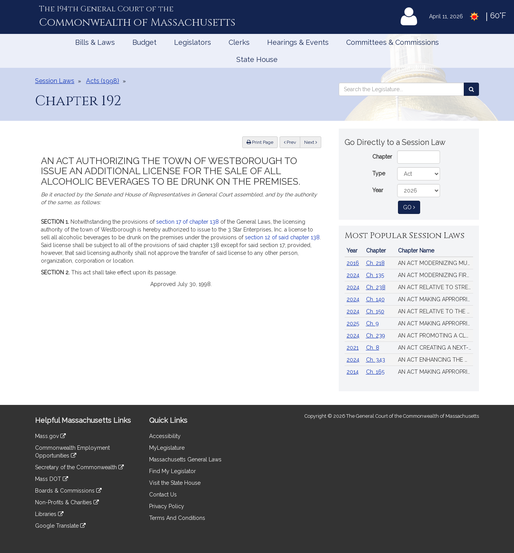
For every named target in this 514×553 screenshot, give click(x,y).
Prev (292, 141)
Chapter (382, 157)
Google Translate (60, 526)
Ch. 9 (372, 323)
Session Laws (54, 81)
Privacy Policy (166, 506)
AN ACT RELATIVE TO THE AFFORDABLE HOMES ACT (435, 311)
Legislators (192, 42)
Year (377, 190)
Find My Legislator (172, 471)
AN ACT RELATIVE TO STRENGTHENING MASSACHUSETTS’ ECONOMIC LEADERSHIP (435, 287)
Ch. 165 (375, 372)
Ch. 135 (375, 275)
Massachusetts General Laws (185, 459)
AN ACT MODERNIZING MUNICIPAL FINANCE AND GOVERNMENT (435, 263)
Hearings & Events (298, 42)
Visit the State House (175, 483)
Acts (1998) (102, 81)
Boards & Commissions (68, 491)
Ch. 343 (375, 360)
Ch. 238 (376, 287)
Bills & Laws (95, 42)
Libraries (49, 514)
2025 (353, 323)
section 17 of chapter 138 (187, 222)
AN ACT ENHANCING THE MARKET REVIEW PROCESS (435, 360)
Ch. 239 (375, 335)
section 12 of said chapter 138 (282, 237)
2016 (353, 263)
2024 (353, 275)
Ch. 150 (375, 311)
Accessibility (165, 436)
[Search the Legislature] (471, 89)
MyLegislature (167, 448)
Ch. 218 (375, 263)
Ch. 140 (375, 299)
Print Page (259, 142)
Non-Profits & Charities (67, 502)
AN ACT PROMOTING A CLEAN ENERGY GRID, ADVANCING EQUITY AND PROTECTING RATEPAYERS (435, 335)
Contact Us (163, 494)
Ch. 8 (372, 348)
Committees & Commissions (392, 42)
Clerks (239, 42)
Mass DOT (51, 479)
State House (257, 59)
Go (411, 206)
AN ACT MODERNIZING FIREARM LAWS (435, 275)
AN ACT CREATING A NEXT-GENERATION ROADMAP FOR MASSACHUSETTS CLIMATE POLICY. (435, 348)
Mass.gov (50, 436)
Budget (144, 42)
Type (378, 173)
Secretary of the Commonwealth (79, 467)
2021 (353, 348)
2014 (353, 372)
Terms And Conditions (177, 518)
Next (310, 142)
